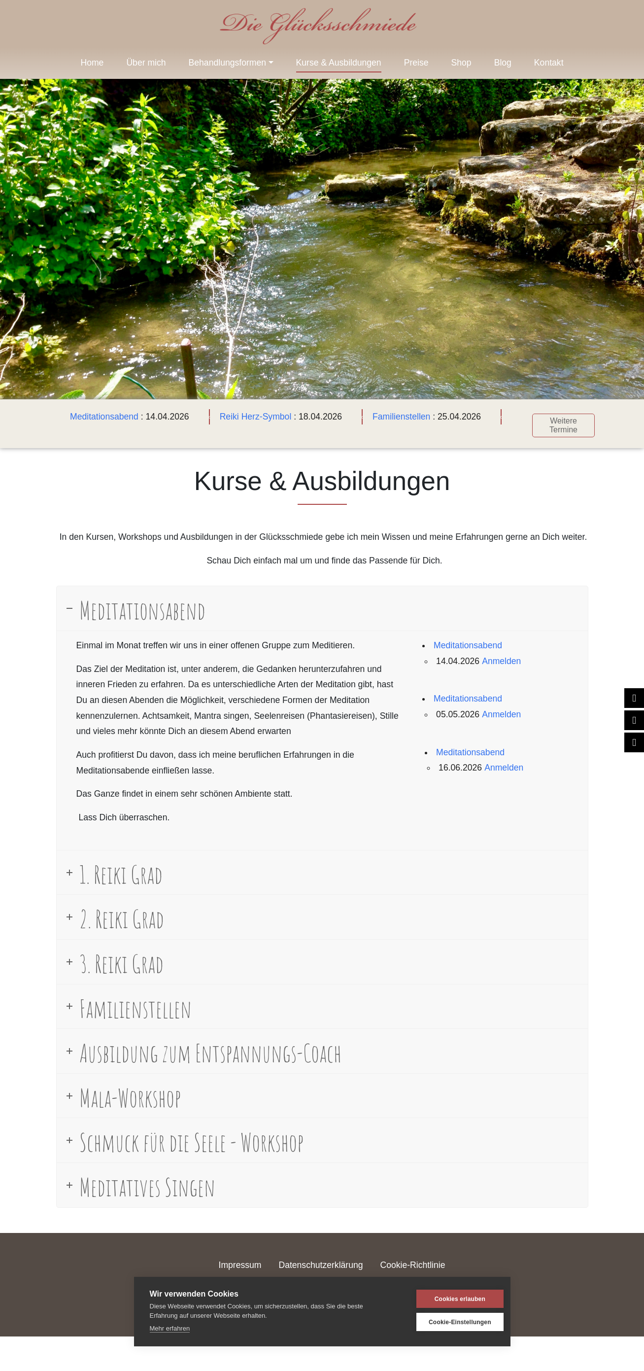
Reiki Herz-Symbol (251, 417)
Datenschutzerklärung (320, 1261)
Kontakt (549, 63)
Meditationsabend (100, 417)
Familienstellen (397, 417)
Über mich (146, 63)
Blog (502, 63)
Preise (416, 63)
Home (91, 63)
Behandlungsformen (227, 63)
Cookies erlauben (447, 1299)
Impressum (240, 1261)
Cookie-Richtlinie (412, 1261)
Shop (461, 63)
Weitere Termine (559, 420)
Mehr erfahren (170, 1328)
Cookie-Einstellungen (447, 1322)
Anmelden (501, 656)
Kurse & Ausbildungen (338, 63)
